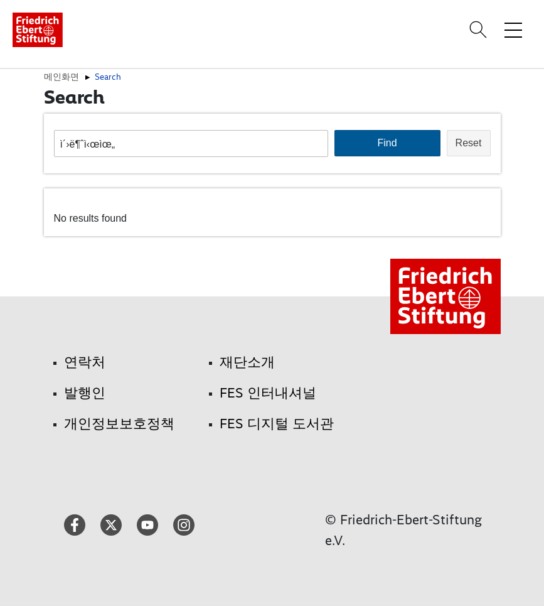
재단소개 (247, 362)
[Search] (480, 29)
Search (108, 77)
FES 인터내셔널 (268, 392)
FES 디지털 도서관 (277, 423)
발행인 (84, 392)
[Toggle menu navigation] (513, 29)
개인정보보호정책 (119, 423)
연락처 (84, 362)
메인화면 (61, 77)
